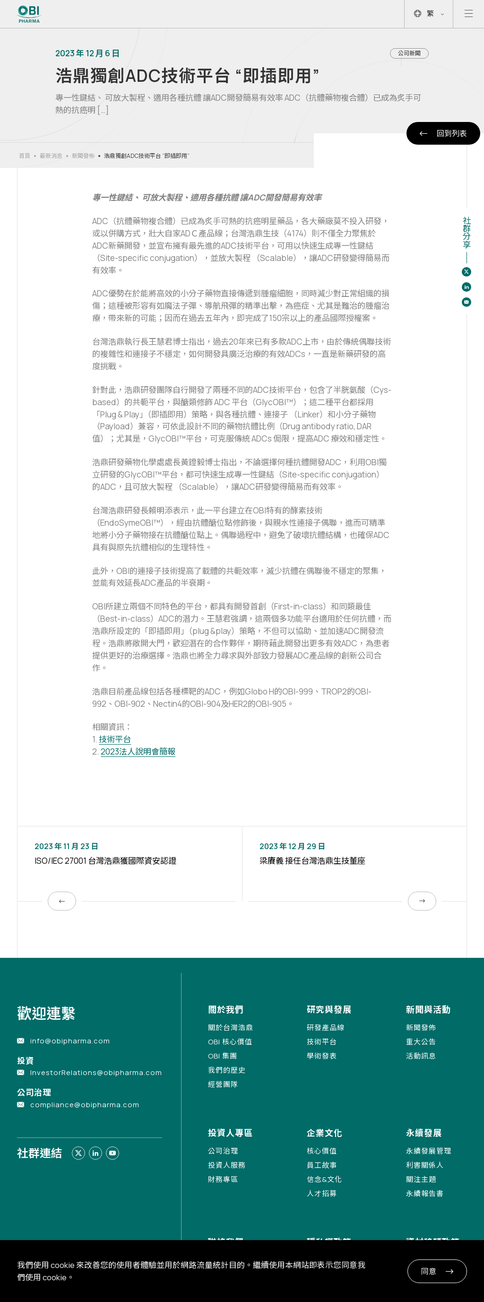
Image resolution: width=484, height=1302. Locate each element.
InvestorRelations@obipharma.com (96, 1072)
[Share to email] (466, 302)
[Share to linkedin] (466, 287)
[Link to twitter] (78, 1153)
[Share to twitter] (466, 272)
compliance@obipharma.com (84, 1105)
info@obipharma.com (70, 1041)
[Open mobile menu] (468, 14)
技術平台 (115, 739)
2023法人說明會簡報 (138, 751)
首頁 (24, 156)
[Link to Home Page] (29, 14)
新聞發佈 (83, 156)
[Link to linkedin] (95, 1153)
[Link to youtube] (112, 1153)
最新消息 (51, 156)
